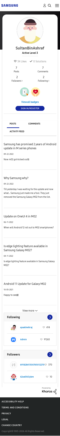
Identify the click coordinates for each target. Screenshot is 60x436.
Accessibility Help (13, 401)
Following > (44, 78)
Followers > (17, 78)
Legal (5, 419)
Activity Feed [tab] (17, 131)
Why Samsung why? (16, 178)
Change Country (12, 425)
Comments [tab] (34, 123)
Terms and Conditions (15, 407)
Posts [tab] (13, 123)
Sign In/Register (30, 108)
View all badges (30, 102)
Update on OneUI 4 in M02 (20, 216)
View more (28, 310)
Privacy (6, 413)
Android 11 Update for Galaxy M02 (25, 284)
